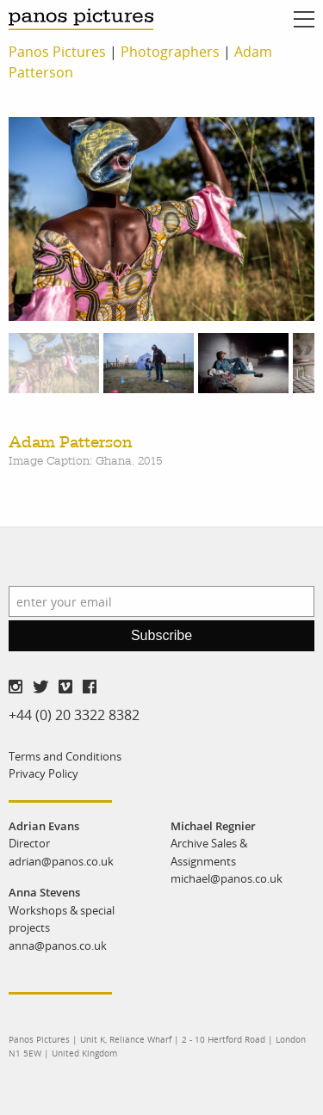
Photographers (170, 51)
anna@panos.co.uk (58, 945)
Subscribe (161, 635)
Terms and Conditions (65, 756)
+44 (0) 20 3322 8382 (74, 714)
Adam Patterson (70, 442)
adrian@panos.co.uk (61, 861)
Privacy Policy (43, 773)
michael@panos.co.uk (227, 878)
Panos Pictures (57, 51)
